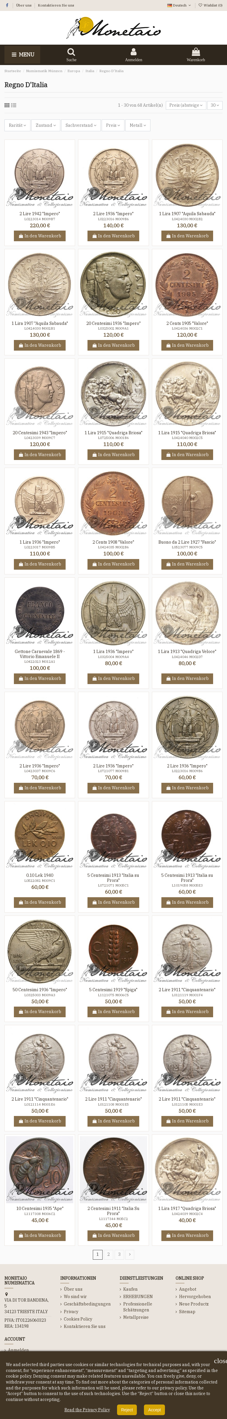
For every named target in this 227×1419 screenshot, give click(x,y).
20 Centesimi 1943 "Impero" (40, 432)
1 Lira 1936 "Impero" (40, 542)
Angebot (187, 1289)
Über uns (24, 5)
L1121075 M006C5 (113, 995)
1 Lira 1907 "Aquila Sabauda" (187, 213)
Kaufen (130, 1289)
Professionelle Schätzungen (137, 1307)
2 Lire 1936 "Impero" (113, 213)
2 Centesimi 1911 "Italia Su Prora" (113, 1211)
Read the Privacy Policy (87, 1409)
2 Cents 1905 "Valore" (187, 323)
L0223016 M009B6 (113, 219)
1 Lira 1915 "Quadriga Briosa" (113, 432)
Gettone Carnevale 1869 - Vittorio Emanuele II (40, 654)
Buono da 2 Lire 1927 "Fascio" (187, 542)
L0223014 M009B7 (39, 219)
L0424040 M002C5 (187, 438)
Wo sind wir (75, 1296)
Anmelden (18, 1350)
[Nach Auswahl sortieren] (186, 105)
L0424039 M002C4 (187, 1214)
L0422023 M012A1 (39, 662)
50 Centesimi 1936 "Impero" (40, 989)
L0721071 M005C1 (113, 885)
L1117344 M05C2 (113, 1219)
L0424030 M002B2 (187, 219)
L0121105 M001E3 (187, 1104)
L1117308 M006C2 (39, 1214)
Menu (22, 54)
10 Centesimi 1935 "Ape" (40, 1208)
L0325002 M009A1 (113, 328)
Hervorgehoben (195, 1296)
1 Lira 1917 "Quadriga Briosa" (187, 1208)
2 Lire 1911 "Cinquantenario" (187, 989)
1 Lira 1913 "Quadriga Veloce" (187, 651)
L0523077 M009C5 (187, 547)
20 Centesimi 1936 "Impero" (113, 323)
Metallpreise (136, 1317)
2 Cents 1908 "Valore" (113, 542)
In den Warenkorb (39, 236)
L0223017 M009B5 (39, 547)
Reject (127, 1409)
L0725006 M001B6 (113, 438)
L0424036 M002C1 (187, 328)
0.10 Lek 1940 (39, 875)
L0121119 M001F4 (187, 995)
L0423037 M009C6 (39, 771)
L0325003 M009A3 (39, 995)
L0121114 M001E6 (39, 1104)
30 (215, 105)
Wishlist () (210, 5)
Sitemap (187, 1311)
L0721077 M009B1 (113, 771)
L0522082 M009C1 (39, 881)
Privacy (71, 1311)
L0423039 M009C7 (39, 438)
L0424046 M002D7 (187, 657)
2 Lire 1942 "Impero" (40, 213)
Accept (154, 1409)
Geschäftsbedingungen (87, 1304)
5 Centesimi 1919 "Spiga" (113, 989)
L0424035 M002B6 (113, 547)
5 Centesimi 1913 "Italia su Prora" (113, 878)
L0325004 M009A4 (113, 657)
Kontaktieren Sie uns (56, 5)
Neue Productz (194, 1304)
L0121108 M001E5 (113, 1104)
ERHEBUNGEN (138, 1296)
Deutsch (179, 5)
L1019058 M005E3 (187, 885)
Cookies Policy (78, 1319)
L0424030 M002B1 (39, 328)
